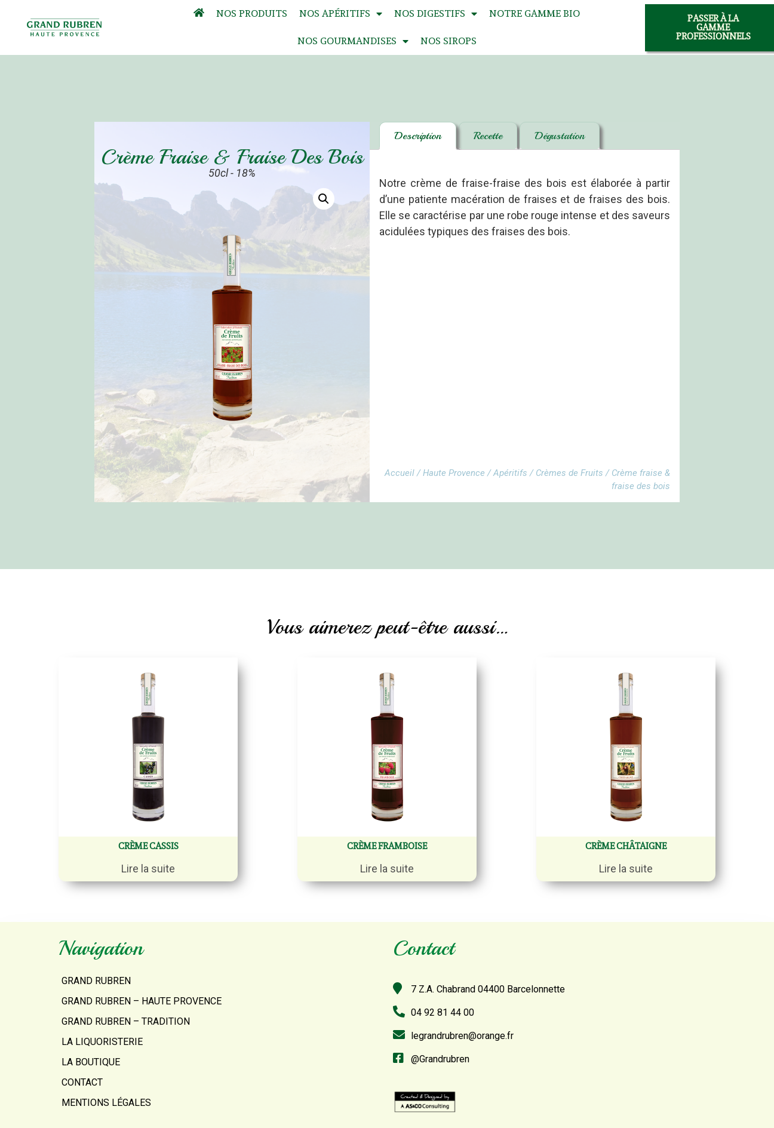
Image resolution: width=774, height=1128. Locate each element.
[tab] (417, 136)
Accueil (399, 473)
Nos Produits (251, 13)
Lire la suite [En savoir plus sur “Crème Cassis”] (148, 868)
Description (417, 135)
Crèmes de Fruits (569, 473)
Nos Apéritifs (340, 14)
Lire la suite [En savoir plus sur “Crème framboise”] (387, 868)
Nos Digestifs (435, 14)
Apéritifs (510, 473)
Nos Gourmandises (352, 41)
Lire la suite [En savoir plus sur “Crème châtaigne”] (626, 868)
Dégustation (560, 135)
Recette (488, 135)
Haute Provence (454, 473)
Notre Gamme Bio (534, 13)
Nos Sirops (448, 41)
